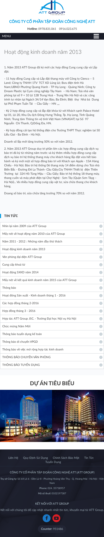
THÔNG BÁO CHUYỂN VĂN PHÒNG (26, 357)
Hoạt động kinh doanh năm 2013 (23, 249)
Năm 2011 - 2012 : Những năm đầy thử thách (32, 241)
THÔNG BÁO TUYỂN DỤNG (21, 365)
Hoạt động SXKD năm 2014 (20, 272)
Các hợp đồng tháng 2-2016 (20, 303)
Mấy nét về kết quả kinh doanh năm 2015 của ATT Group (39, 280)
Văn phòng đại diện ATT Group (22, 257)
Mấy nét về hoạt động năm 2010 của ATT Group (33, 233)
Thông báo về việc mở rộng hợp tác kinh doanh (32, 349)
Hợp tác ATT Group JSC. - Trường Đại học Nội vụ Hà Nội (39, 318)
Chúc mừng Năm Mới (16, 326)
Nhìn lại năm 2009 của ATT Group (24, 226)
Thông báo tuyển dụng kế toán (22, 334)
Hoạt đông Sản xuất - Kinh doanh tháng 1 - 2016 (34, 295)
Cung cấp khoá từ (13, 264)
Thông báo (9, 287)
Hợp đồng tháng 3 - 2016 (18, 311)
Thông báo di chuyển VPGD (20, 341)
